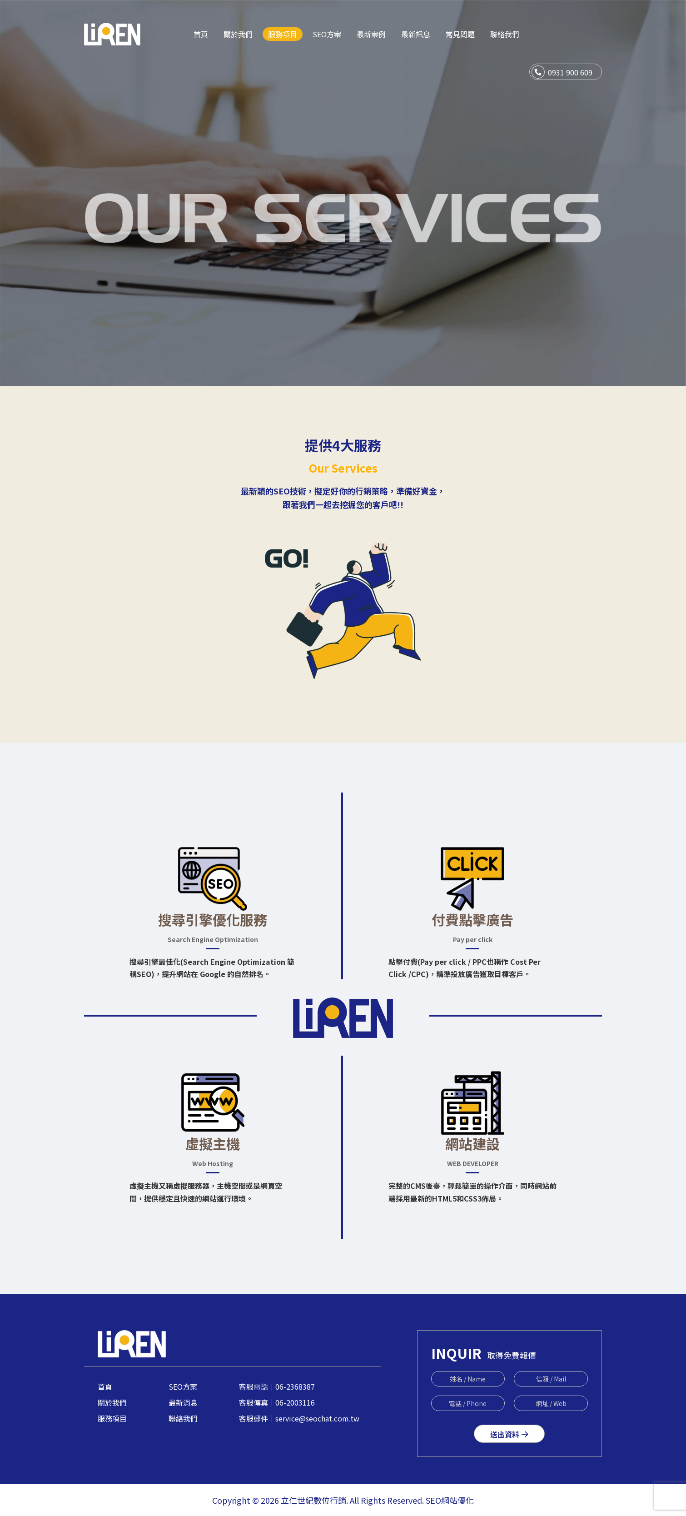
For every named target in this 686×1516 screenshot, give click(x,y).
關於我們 (112, 1402)
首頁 (105, 1386)
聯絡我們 (183, 1418)
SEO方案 (183, 1386)
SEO (433, 1500)
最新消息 (183, 1402)
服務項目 (112, 1418)
